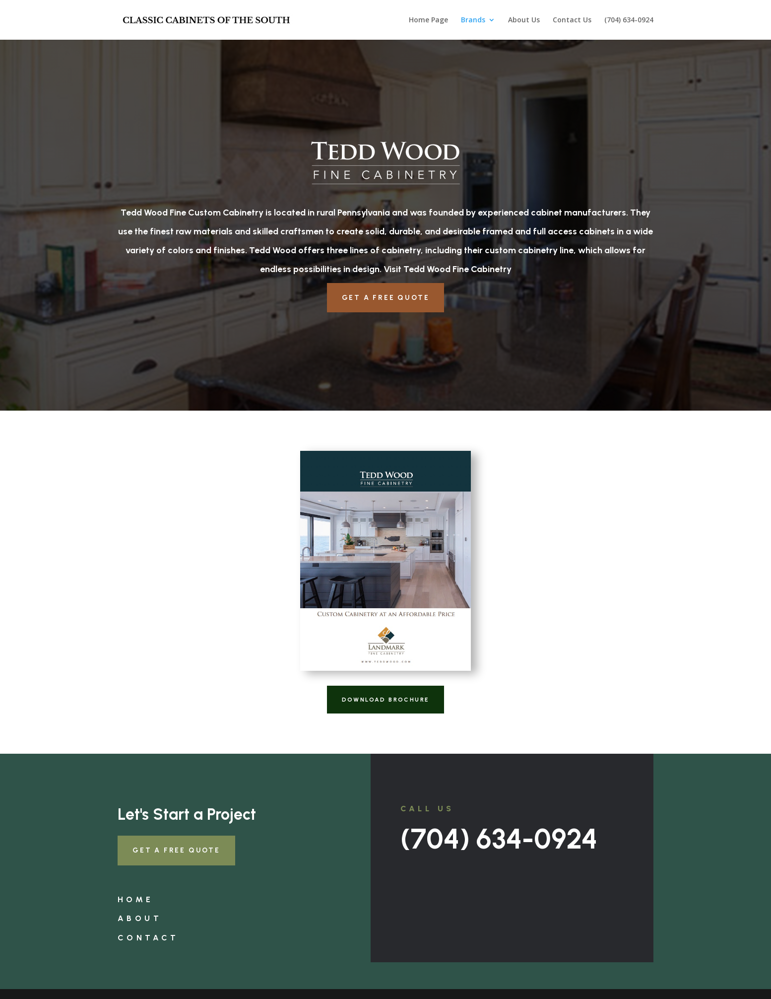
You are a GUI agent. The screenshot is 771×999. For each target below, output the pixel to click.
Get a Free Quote (386, 297)
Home (136, 899)
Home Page (428, 20)
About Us (524, 20)
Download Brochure (386, 699)
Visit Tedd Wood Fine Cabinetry (448, 269)
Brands (473, 20)
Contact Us (572, 20)
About (140, 918)
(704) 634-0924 (628, 20)
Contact (148, 937)
